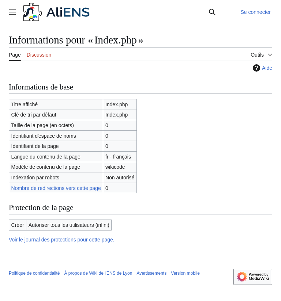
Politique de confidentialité (34, 273)
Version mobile (185, 273)
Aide (261, 68)
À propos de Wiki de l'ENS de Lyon (98, 273)
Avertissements (151, 273)
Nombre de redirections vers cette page (56, 188)
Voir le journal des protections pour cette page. (62, 240)
